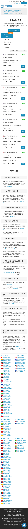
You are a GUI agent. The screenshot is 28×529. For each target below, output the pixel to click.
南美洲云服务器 (6, 419)
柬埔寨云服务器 (6, 384)
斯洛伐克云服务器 (7, 501)
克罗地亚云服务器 (7, 468)
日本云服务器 (6, 379)
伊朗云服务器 (6, 376)
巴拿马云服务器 (20, 367)
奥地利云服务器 (6, 442)
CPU (12, 50)
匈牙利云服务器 (6, 470)
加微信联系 (17, 3)
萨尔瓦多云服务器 (21, 370)
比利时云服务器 (6, 445)
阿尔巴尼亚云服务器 (7, 440)
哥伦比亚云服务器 (7, 428)
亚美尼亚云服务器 (7, 359)
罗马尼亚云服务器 (7, 493)
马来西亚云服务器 (7, 396)
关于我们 (6, 509)
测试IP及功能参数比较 (14, 30)
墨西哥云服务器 (20, 365)
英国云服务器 (6, 464)
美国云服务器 (7, 11)
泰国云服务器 (6, 409)
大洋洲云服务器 (20, 419)
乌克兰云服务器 (6, 503)
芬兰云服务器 (6, 461)
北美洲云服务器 (17, 10)
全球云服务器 (9, 10)
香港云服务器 (6, 368)
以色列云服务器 (6, 371)
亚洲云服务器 (5, 355)
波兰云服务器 (6, 490)
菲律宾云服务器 (6, 401)
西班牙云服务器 (6, 459)
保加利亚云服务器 (7, 447)
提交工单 (21, 509)
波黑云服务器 (6, 443)
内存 (17, 50)
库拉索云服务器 (20, 360)
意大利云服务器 (6, 475)
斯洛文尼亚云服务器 (7, 500)
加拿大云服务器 (20, 357)
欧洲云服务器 (5, 438)
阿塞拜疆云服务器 (7, 360)
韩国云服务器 (6, 385)
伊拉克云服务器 (6, 374)
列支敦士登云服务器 (7, 476)
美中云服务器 (15, 11)
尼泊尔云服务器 (6, 398)
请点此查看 (9, 186)
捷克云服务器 (6, 453)
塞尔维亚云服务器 (7, 495)
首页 (3, 10)
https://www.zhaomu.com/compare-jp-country (13, 248)
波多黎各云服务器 (21, 368)
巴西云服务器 (6, 425)
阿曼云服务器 (6, 399)
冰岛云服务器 (6, 473)
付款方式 (11, 509)
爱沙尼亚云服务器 (7, 458)
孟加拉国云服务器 (7, 362)
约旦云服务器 (6, 377)
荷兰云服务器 (6, 487)
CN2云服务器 (16, 348)
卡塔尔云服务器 (6, 404)
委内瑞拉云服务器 (7, 435)
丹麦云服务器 (6, 456)
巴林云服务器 (6, 363)
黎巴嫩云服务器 (6, 392)
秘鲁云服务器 (6, 431)
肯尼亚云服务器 (20, 447)
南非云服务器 (20, 451)
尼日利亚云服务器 (21, 450)
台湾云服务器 (6, 412)
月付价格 (23, 50)
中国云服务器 (6, 365)
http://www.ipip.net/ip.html (9, 274)
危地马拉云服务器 (21, 362)
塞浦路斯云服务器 (7, 451)
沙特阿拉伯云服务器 (7, 406)
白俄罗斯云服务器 (7, 448)
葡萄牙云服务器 (6, 492)
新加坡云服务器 (6, 407)
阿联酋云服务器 (6, 357)
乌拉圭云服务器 (6, 434)
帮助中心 (16, 509)
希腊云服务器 (6, 467)
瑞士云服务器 (6, 450)
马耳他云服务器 (6, 486)
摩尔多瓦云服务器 (7, 483)
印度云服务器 (6, 373)
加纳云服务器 (20, 445)
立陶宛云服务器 (6, 478)
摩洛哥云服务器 (20, 448)
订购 (23, 66)
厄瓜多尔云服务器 (7, 429)
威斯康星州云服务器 (8, 13)
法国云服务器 (6, 462)
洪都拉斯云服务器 (21, 363)
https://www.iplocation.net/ (9, 272)
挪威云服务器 (6, 489)
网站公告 (9, 511)
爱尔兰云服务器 (6, 472)
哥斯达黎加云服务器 (21, 359)
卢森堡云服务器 (6, 479)
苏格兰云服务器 (6, 465)
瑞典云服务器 (6, 498)
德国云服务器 (6, 454)
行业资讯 (14, 511)
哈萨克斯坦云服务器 (7, 388)
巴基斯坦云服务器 (7, 402)
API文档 (19, 511)
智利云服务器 (6, 426)
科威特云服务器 (6, 387)
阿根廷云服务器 (6, 421)
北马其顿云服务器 (7, 484)
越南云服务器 (6, 416)
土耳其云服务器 (6, 410)
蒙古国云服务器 (6, 395)
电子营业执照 (18, 521)
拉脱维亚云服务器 (7, 481)
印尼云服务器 (6, 370)
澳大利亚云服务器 (21, 421)
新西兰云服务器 (20, 423)
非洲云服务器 (19, 438)
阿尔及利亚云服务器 (21, 442)
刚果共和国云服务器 (21, 440)
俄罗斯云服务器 (6, 497)
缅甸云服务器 (6, 393)
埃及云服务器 (20, 443)
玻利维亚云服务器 (7, 423)
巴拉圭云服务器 (6, 432)
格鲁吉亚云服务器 (7, 367)
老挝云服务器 (6, 390)
